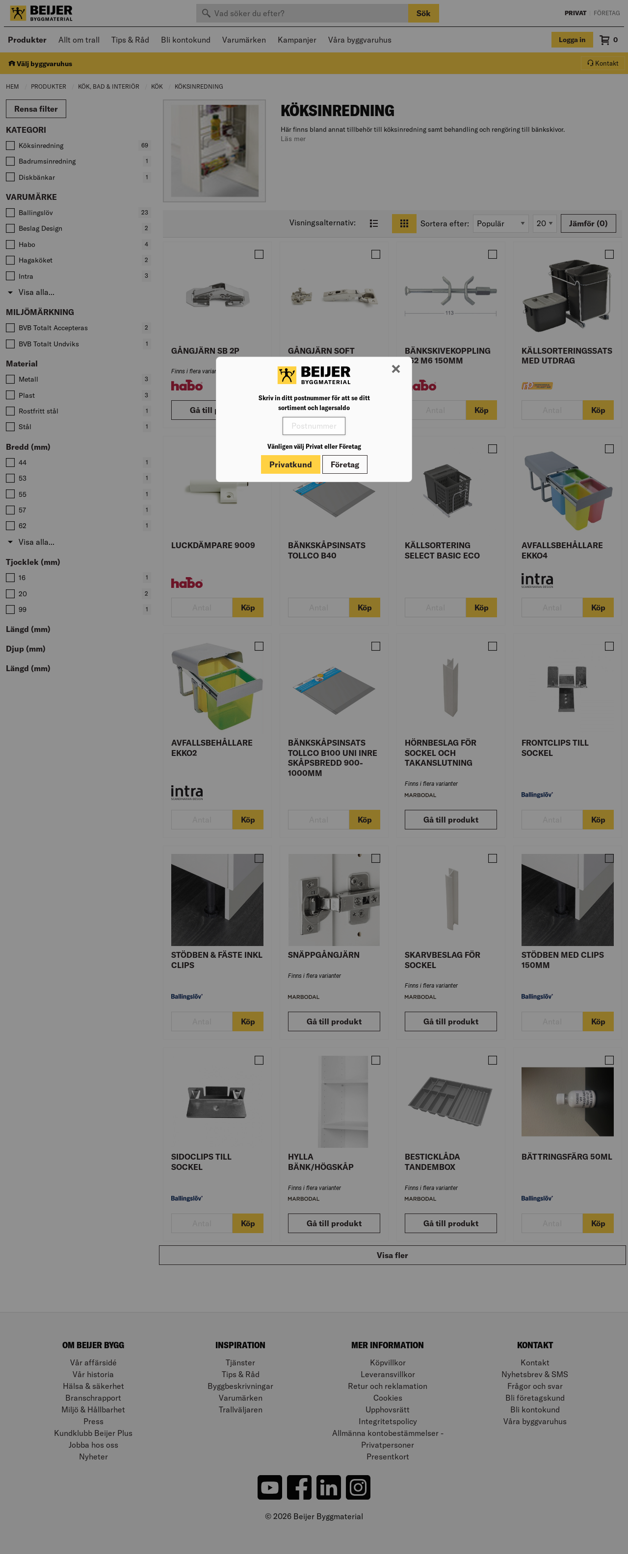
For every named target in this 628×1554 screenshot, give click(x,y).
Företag (345, 464)
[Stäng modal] (396, 369)
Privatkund (290, 464)
